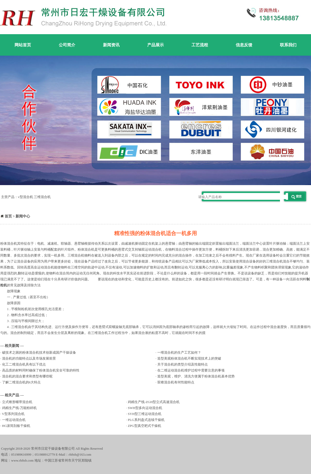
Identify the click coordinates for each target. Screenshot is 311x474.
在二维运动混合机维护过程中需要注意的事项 (191, 370)
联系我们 (288, 45)
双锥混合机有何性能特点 (175, 382)
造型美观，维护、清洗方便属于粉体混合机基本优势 (196, 376)
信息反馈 (244, 45)
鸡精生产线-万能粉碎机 (19, 408)
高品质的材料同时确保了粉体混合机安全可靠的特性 (40, 370)
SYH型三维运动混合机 (144, 414)
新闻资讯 (111, 45)
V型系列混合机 (13, 414)
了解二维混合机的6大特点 (21, 382)
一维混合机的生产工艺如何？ (179, 352)
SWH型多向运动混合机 (145, 408)
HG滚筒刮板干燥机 (16, 426)
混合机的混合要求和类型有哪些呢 (27, 376)
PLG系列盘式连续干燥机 (146, 420)
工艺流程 (199, 45)
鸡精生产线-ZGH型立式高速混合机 (154, 402)
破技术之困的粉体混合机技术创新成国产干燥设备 (39, 352)
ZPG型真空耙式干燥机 (144, 426)
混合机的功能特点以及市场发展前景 (29, 358)
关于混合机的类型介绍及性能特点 (182, 364)
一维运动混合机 (14, 420)
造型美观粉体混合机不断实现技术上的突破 (189, 358)
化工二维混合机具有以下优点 (24, 364)
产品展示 (155, 45)
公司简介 (67, 45)
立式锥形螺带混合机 (17, 402)
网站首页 (22, 45)
